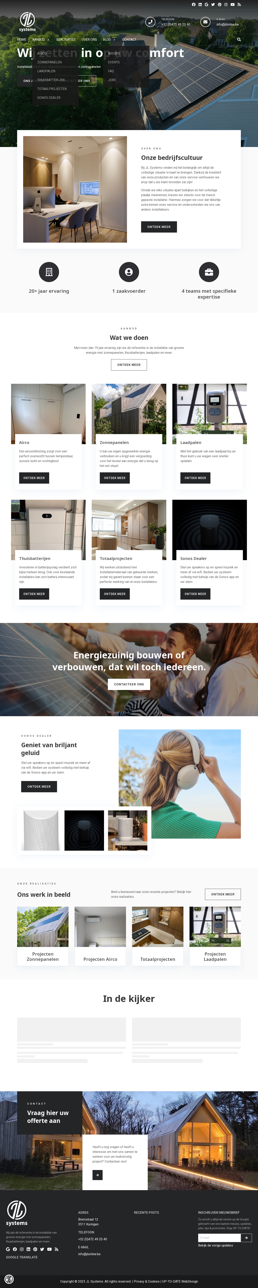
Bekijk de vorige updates (215, 1245)
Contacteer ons (75, 81)
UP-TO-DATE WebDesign (180, 1281)
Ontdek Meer (159, 227)
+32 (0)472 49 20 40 (175, 24)
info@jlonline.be (227, 24)
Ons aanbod (34, 81)
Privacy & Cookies (146, 1281)
